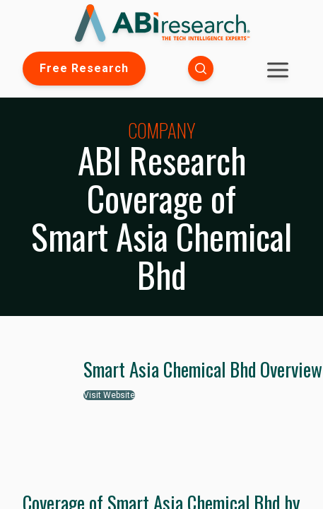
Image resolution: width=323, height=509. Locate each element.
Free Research (84, 68)
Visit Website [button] (109, 395)
